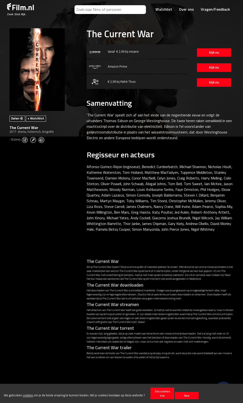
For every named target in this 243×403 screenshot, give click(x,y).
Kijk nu (211, 52)
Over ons (186, 9)
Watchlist (163, 9)
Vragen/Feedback (215, 9)
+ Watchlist (36, 118)
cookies (28, 395)
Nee (186, 396)
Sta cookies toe (162, 393)
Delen (17, 118)
